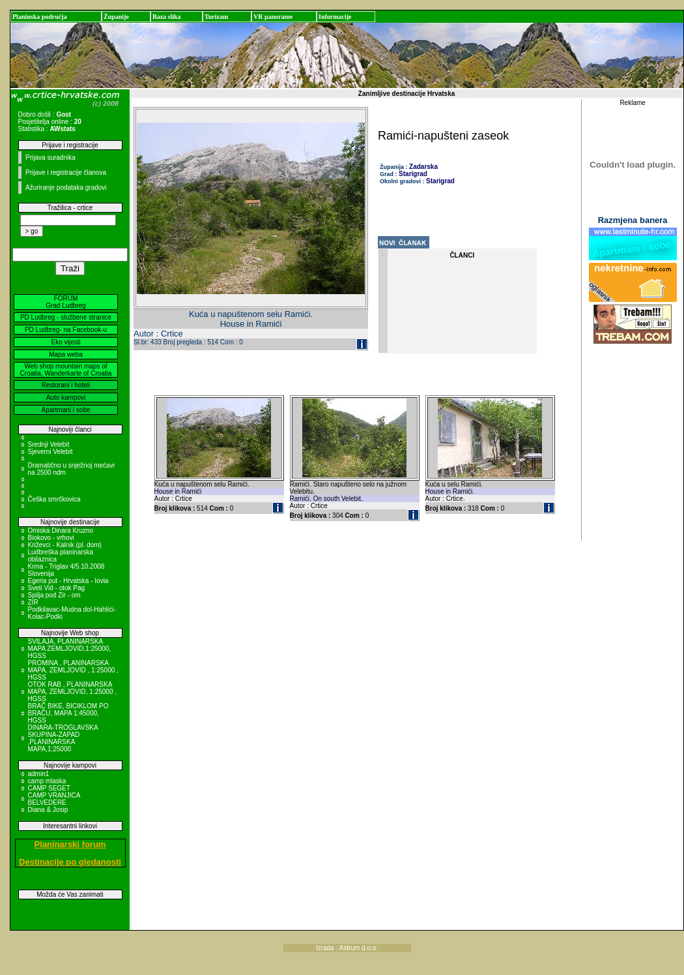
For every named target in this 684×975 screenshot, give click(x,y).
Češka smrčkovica (54, 499)
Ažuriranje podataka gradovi (66, 187)
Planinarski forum (70, 844)
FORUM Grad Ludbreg (66, 302)
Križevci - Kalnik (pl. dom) (65, 544)
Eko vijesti (65, 342)
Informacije (335, 16)
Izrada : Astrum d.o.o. (347, 948)
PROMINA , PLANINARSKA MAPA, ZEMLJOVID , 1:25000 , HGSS (73, 670)
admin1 (39, 773)
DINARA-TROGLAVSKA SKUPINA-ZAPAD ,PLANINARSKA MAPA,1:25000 (63, 738)
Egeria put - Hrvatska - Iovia (68, 580)
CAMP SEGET (49, 788)
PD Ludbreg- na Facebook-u (66, 329)
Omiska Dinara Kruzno (61, 530)
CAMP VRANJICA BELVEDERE (54, 799)
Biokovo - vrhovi (51, 537)
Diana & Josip (48, 809)
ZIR (33, 602)
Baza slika (166, 16)
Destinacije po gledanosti (70, 862)
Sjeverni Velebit (50, 451)
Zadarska (423, 166)
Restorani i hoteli (66, 385)
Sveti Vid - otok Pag (56, 588)
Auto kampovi (66, 397)
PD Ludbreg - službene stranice (65, 317)
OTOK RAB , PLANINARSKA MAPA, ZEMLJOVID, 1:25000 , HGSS (72, 691)
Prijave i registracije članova (65, 172)
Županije (116, 16)
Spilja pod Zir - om (54, 595)
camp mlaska (47, 781)
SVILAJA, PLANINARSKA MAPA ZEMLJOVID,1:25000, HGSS (69, 648)
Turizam (216, 16)
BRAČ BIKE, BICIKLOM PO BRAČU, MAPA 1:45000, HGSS (68, 713)
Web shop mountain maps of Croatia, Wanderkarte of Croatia (66, 370)
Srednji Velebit (49, 444)
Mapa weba (66, 354)
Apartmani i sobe (65, 409)
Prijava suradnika (50, 157)
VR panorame (272, 16)
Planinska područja (39, 16)
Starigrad (413, 173)
